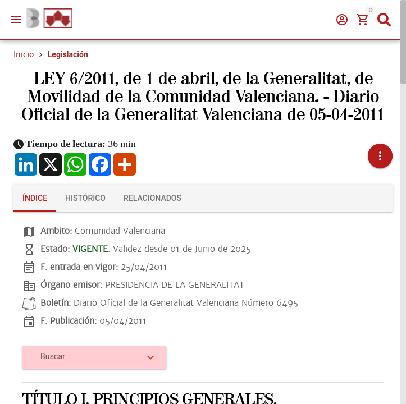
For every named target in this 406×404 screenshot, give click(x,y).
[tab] (34, 198)
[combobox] (90, 361)
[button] (380, 156)
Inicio (23, 54)
